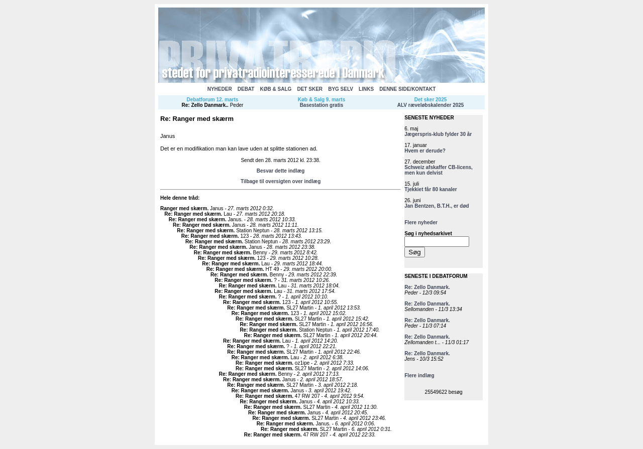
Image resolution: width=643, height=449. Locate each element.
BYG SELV (340, 89)
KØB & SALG (276, 89)
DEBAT (246, 89)
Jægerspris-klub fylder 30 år (438, 134)
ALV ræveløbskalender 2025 (430, 105)
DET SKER (310, 89)
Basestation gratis (322, 105)
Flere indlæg (419, 375)
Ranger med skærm (183, 208)
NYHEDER (219, 89)
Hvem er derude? (425, 151)
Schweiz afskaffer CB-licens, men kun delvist (438, 170)
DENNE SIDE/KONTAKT (407, 89)
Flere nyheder (421, 222)
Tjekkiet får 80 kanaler (430, 189)
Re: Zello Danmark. (205, 105)
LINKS (366, 89)
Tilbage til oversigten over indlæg (280, 181)
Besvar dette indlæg (281, 171)
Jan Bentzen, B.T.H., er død (436, 206)
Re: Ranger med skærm (192, 214)
